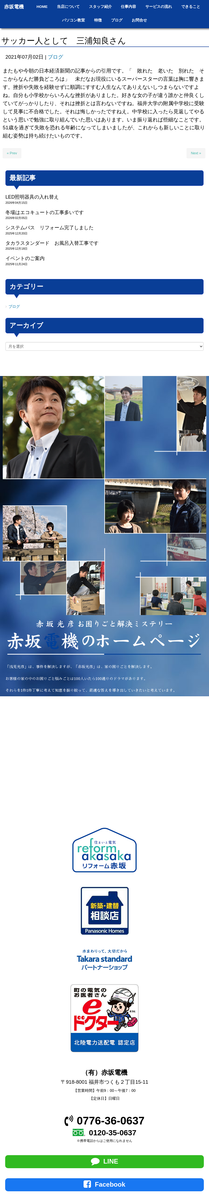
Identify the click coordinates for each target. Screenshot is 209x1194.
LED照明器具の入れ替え (32, 197)
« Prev (12, 153)
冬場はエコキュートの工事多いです (44, 212)
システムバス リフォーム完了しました (49, 227)
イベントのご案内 (25, 258)
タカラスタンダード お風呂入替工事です (52, 243)
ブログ (55, 57)
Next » (196, 153)
